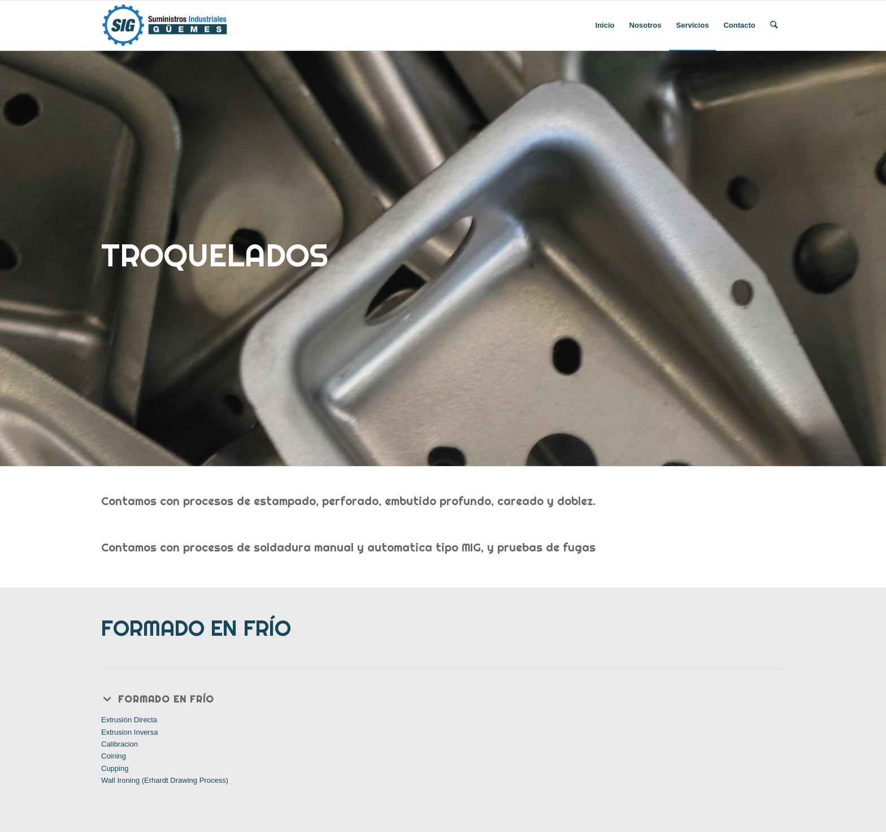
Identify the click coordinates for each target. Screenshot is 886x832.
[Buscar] (774, 25)
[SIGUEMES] (165, 25)
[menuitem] (605, 25)
